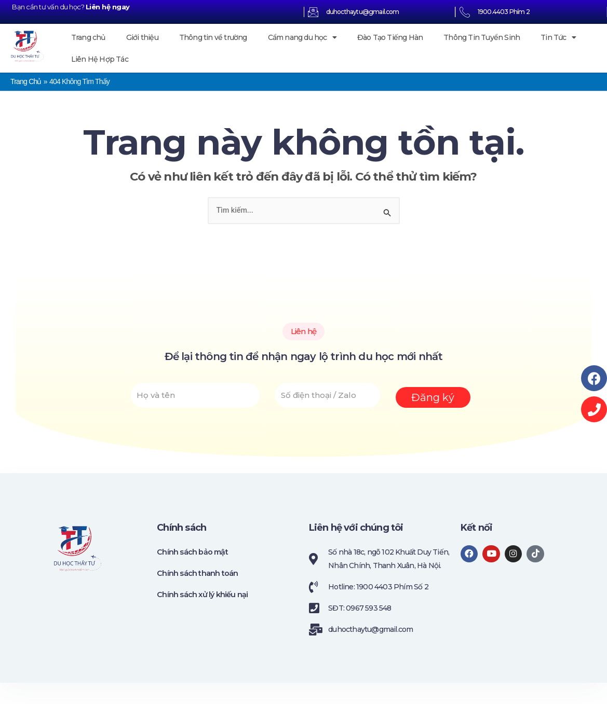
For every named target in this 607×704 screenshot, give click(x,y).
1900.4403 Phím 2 (504, 12)
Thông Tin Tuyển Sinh (481, 37)
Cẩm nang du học (302, 37)
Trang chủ (88, 37)
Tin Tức (558, 37)
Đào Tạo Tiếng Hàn (390, 37)
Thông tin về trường (213, 37)
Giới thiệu (142, 37)
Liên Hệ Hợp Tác (99, 59)
